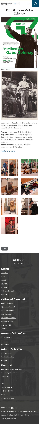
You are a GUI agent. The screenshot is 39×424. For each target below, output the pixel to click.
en (19, 4)
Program (4, 284)
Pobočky (4, 280)
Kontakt (4, 295)
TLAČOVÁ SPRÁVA (8, 151)
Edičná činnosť (6, 314)
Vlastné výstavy (7, 321)
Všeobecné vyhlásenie (23, 415)
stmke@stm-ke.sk (7, 398)
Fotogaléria (5, 345)
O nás (3, 276)
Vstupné (4, 361)
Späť (4, 248)
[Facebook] (15, 263)
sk (15, 4)
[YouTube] (21, 263)
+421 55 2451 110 (6, 387)
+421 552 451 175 (7, 391)
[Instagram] (18, 263)
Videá (3, 341)
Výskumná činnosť (8, 307)
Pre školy (4, 287)
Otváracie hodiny (7, 357)
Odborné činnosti (7, 291)
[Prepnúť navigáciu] (28, 4)
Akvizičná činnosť (7, 303)
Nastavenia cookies (9, 419)
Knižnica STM (6, 325)
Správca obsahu (7, 353)
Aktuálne (4, 273)
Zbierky (3, 329)
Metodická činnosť (8, 311)
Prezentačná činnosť (8, 318)
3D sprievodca (6, 337)
